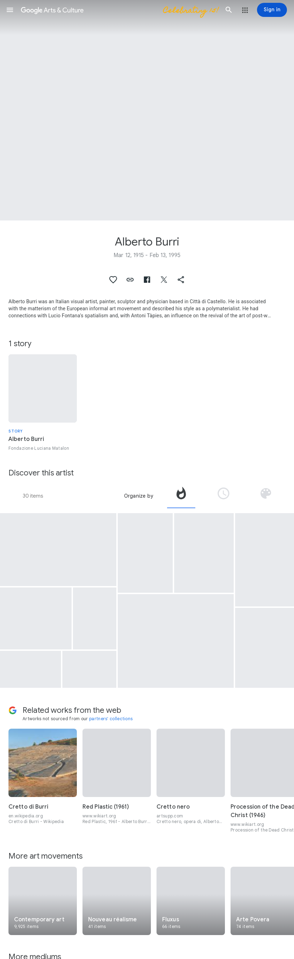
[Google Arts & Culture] (119, 10)
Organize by (138, 496)
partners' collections (111, 718)
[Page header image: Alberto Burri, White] (147, 110)
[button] (9, 9)
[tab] (181, 496)
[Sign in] (272, 10)
